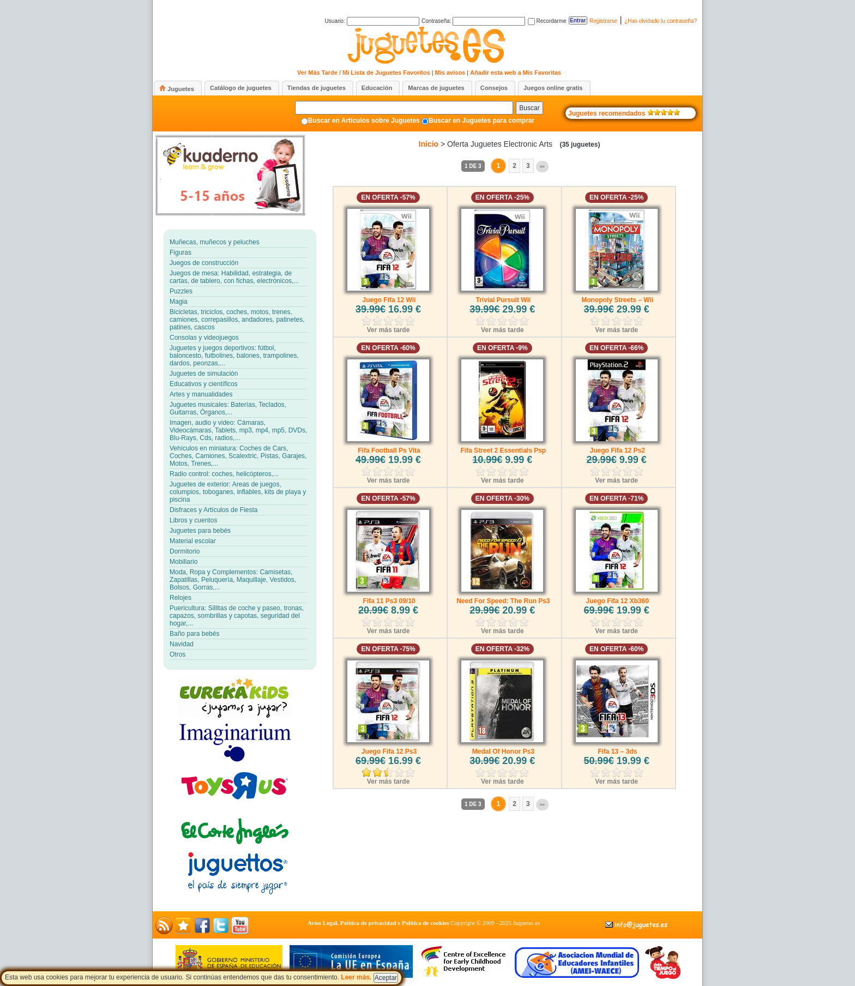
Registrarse (603, 21)
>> (542, 166)
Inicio (429, 144)
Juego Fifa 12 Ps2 (617, 450)
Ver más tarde (388, 330)
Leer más (355, 977)
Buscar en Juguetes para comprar (481, 120)
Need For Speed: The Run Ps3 (503, 601)
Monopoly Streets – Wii (617, 300)
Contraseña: (473, 21)
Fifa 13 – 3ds (617, 751)
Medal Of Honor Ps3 (503, 751)
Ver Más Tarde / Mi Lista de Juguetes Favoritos (363, 72)
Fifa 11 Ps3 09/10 (389, 601)
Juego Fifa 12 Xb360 (617, 601)
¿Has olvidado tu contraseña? (660, 21)
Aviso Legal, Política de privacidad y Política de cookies (378, 922)
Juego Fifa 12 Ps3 (389, 751)
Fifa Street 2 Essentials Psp (503, 450)
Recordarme (547, 21)
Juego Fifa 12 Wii (389, 300)
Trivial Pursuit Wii (503, 300)
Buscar (529, 108)
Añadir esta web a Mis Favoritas (515, 72)
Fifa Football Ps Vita (389, 450)
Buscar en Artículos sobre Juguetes (364, 120)
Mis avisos (450, 72)
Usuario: (372, 21)
